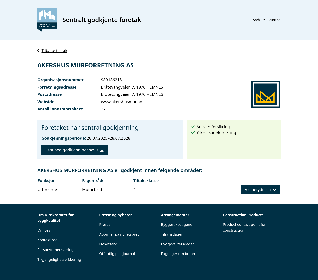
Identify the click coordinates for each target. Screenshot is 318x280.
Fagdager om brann (178, 253)
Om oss (43, 230)
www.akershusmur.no (121, 101)
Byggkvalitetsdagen (178, 244)
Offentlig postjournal (117, 253)
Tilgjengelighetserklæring (59, 259)
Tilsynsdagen (172, 234)
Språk (259, 20)
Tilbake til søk (52, 50)
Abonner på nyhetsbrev (119, 234)
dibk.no (275, 20)
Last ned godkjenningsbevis (74, 150)
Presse (105, 224)
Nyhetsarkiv (109, 244)
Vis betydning (260, 189)
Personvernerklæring (55, 249)
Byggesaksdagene (176, 224)
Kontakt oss (47, 239)
